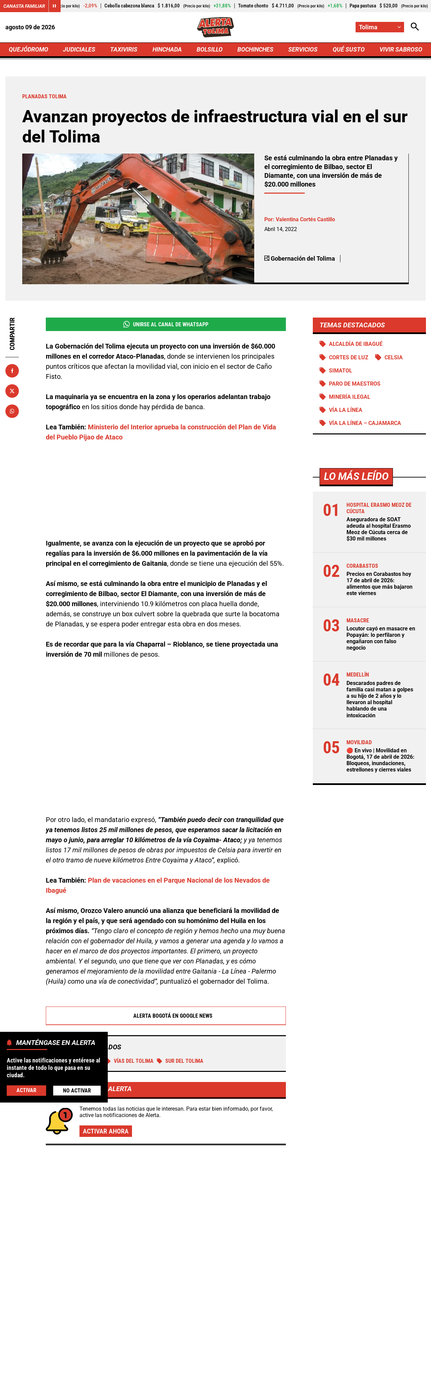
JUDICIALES (79, 49)
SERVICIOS (303, 49)
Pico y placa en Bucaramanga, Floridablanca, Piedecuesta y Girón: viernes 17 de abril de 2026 (357, 1222)
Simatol (340, 370)
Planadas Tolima (75, 985)
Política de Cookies (348, 1369)
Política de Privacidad (147, 1369)
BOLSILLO (210, 49)
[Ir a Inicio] (215, 27)
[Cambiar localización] (380, 27)
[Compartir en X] (12, 391)
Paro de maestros (354, 384)
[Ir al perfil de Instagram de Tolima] (237, 1312)
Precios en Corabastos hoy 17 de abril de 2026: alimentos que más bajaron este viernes (379, 584)
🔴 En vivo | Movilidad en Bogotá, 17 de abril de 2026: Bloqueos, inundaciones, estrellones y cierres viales (380, 760)
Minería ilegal (349, 397)
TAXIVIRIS (123, 49)
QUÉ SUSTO (349, 49)
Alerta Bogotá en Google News (165, 940)
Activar (26, 1090)
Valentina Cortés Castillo (305, 219)
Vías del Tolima (129, 985)
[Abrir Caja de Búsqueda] (415, 27)
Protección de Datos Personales (277, 1369)
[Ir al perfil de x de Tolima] (213, 1312)
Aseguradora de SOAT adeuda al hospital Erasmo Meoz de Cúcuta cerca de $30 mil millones (378, 529)
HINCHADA (167, 49)
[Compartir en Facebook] (12, 371)
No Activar (77, 1090)
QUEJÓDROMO (28, 49)
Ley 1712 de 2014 (403, 1369)
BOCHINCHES (255, 49)
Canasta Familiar (24, 6)
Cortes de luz (348, 357)
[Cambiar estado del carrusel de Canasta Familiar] (54, 6)
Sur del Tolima (180, 985)
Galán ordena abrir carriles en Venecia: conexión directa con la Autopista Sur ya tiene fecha (352, 1154)
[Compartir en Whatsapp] (12, 411)
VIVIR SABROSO (400, 49)
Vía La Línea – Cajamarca (365, 423)
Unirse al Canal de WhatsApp (165, 324)
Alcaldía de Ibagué (355, 344)
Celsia (393, 357)
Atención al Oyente (207, 1369)
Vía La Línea (345, 410)
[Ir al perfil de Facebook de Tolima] (192, 1312)
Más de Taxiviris (58, 1112)
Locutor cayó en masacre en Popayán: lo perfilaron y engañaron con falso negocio (380, 638)
